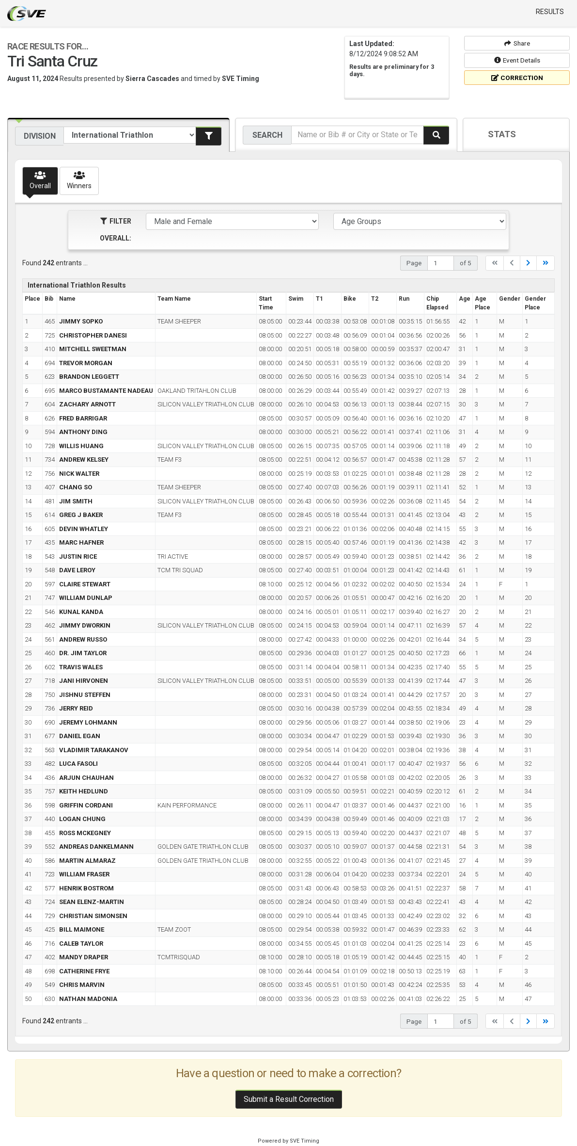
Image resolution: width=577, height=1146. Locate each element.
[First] (494, 263)
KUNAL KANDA (81, 611)
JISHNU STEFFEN (84, 694)
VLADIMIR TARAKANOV (93, 750)
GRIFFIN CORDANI (86, 805)
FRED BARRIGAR (83, 418)
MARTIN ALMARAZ (87, 860)
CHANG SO (75, 487)
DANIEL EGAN (79, 736)
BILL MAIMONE (81, 929)
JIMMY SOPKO (81, 321)
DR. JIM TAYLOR (83, 653)
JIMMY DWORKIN (84, 625)
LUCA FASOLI (78, 763)
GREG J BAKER (81, 514)
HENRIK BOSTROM (86, 888)
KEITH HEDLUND (83, 791)
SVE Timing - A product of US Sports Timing (26, 13)
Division (40, 136)
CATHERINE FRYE (84, 971)
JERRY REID (76, 708)
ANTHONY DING (83, 432)
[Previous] (511, 263)
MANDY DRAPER (83, 957)
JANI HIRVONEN (83, 680)
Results (550, 12)
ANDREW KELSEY (84, 459)
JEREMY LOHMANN (88, 722)
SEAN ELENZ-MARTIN (91, 901)
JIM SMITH (76, 501)
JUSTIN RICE (78, 556)
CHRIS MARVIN (82, 984)
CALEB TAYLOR (81, 943)
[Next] (528, 263)
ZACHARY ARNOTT (87, 404)
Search (267, 135)
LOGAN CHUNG (82, 819)
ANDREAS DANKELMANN (96, 846)
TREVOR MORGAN (85, 363)
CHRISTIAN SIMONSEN (93, 916)
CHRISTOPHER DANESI (93, 335)
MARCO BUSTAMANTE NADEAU (106, 390)
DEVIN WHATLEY (83, 529)
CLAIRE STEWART (84, 584)
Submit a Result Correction (289, 1099)
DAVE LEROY (77, 570)
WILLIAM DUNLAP (85, 597)
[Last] (545, 263)
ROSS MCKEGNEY (85, 833)
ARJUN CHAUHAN (86, 777)
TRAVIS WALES (81, 667)
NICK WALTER (79, 473)
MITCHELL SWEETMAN (92, 349)
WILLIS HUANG (81, 446)
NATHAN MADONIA (88, 998)
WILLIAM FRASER (84, 874)
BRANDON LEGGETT (89, 376)
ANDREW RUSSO (83, 639)
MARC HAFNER (81, 542)
